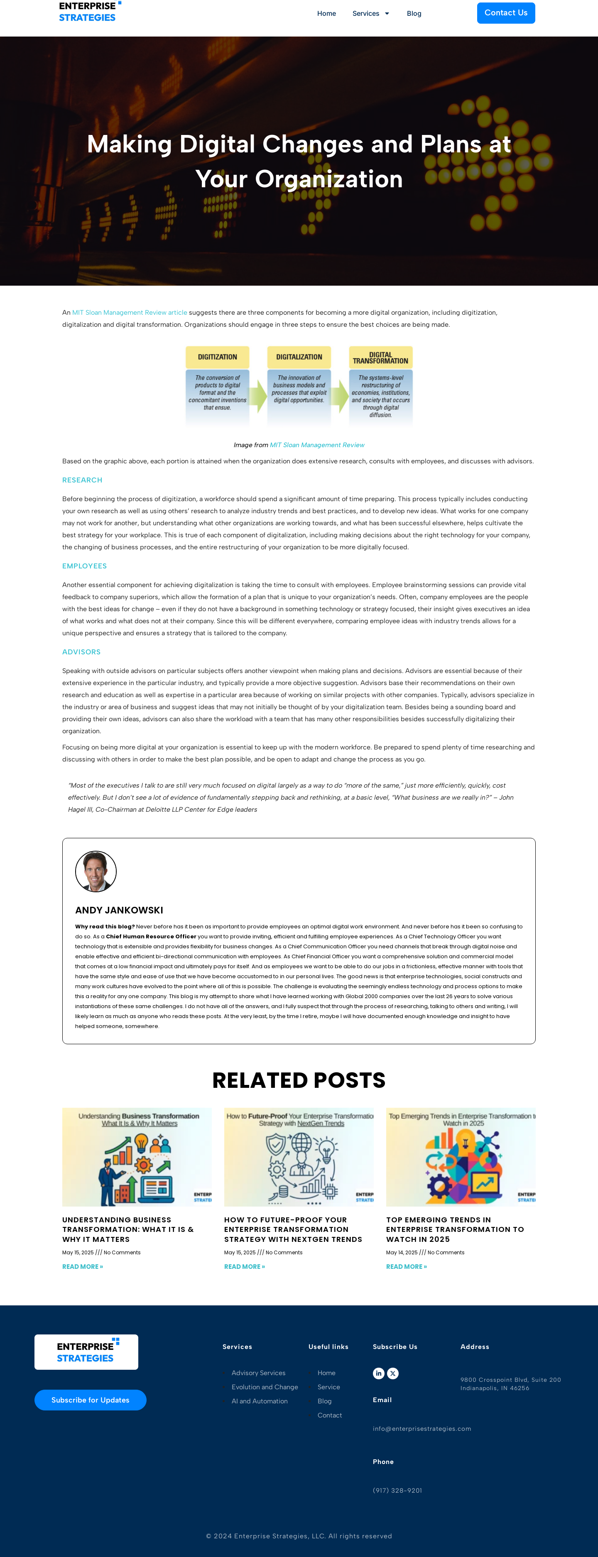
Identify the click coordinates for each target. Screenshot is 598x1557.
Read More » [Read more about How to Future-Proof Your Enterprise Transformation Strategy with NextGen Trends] (244, 1266)
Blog (414, 13)
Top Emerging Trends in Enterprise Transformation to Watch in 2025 (455, 1229)
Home (326, 13)
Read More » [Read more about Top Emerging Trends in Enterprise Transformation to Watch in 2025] (406, 1266)
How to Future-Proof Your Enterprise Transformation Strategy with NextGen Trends (293, 1229)
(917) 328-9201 (397, 1490)
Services (371, 13)
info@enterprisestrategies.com (422, 1428)
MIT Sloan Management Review (317, 445)
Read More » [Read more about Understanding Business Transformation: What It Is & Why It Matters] (82, 1266)
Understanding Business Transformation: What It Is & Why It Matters (128, 1229)
